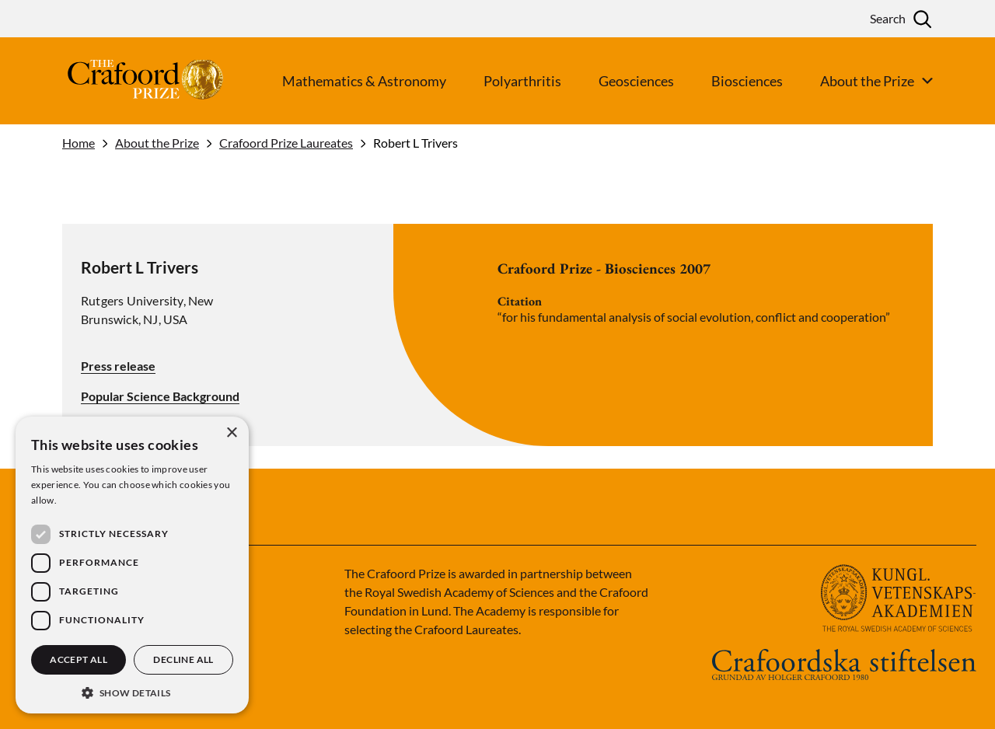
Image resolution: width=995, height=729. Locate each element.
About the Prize (157, 143)
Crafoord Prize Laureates (286, 143)
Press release (118, 365)
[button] (132, 691)
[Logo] (116, 80)
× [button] (231, 433)
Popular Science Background (160, 396)
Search (888, 18)
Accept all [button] (78, 659)
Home (78, 143)
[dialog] (132, 565)
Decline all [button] (183, 659)
